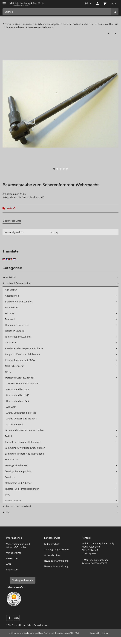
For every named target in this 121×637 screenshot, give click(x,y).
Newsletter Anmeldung (56, 560)
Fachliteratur (12, 307)
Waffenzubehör (13, 500)
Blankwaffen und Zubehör (18, 301)
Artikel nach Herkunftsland (17, 506)
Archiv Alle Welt (14, 424)
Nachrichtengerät (14, 365)
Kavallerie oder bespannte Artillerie (24, 348)
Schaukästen (11, 459)
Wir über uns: (13, 552)
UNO (7, 494)
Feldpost (9, 313)
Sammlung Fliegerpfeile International (24, 453)
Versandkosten (52, 555)
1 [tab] (54, 169)
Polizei (8, 436)
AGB (8, 564)
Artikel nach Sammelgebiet (17, 283)
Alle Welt (11, 406)
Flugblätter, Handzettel (17, 324)
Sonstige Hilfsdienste (16, 465)
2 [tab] (57, 169)
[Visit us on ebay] (17, 618)
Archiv (6, 512)
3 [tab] (60, 169)
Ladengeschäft (52, 543)
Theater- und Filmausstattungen (22, 488)
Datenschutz (13, 558)
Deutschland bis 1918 (17, 389)
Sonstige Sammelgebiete (18, 471)
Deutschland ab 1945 (17, 401)
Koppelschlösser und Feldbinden (22, 354)
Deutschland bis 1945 (17, 395)
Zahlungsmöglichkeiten (56, 549)
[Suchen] (114, 11)
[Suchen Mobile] (57, 11)
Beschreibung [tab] (12, 220)
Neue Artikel (9, 277)
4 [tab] (64, 169)
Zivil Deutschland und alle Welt (22, 383)
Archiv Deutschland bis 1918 (21, 412)
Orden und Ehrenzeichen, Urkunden (24, 430)
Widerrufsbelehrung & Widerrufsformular (18, 545)
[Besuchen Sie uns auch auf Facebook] (9, 618)
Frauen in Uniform (14, 330)
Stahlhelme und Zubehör (18, 482)
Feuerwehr (10, 319)
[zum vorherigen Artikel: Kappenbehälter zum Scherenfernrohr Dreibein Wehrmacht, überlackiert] (109, 33)
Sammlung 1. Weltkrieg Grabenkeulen (25, 447)
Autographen (12, 295)
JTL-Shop (104, 633)
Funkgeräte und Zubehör (18, 336)
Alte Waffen (11, 289)
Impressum (12, 569)
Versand (45, 625)
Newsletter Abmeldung (56, 566)
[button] (97, 3)
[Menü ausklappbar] (4, 2)
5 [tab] (67, 169)
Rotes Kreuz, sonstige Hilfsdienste (23, 441)
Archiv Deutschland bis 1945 (29, 197)
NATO (8, 371)
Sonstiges (10, 477)
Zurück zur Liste (12, 24)
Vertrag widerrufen (22, 580)
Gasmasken (11, 342)
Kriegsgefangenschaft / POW (20, 360)
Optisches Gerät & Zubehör (19, 377)
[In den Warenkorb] (5, 44)
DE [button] (86, 3)
